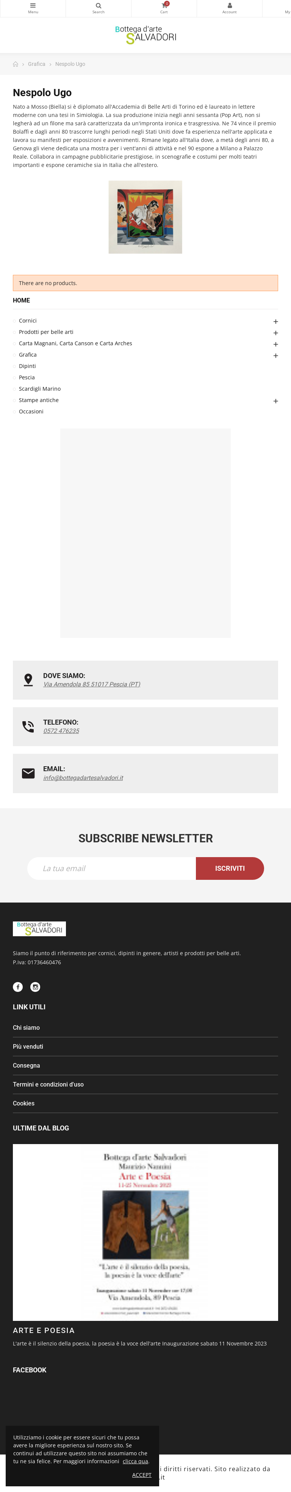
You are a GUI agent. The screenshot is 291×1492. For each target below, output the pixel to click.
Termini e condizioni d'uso (48, 1084)
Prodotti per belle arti (46, 331)
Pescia (27, 377)
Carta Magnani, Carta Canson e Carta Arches (75, 343)
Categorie (33, 5)
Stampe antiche (39, 400)
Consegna (26, 1065)
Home (21, 300)
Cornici (28, 320)
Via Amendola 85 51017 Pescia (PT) (91, 684)
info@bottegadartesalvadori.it (83, 777)
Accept (142, 1474)
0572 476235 (61, 730)
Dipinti (27, 365)
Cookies (23, 1103)
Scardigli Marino (40, 388)
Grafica (28, 354)
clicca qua (135, 1461)
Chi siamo (26, 1027)
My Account (229, 5)
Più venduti (28, 1046)
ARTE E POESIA (44, 1330)
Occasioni (31, 411)
